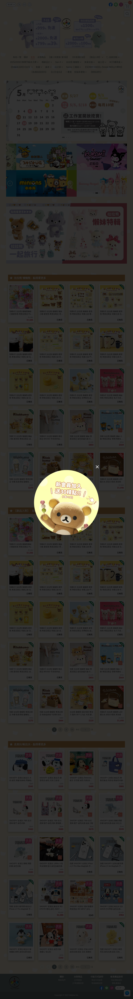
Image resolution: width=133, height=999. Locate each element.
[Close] (97, 466)
